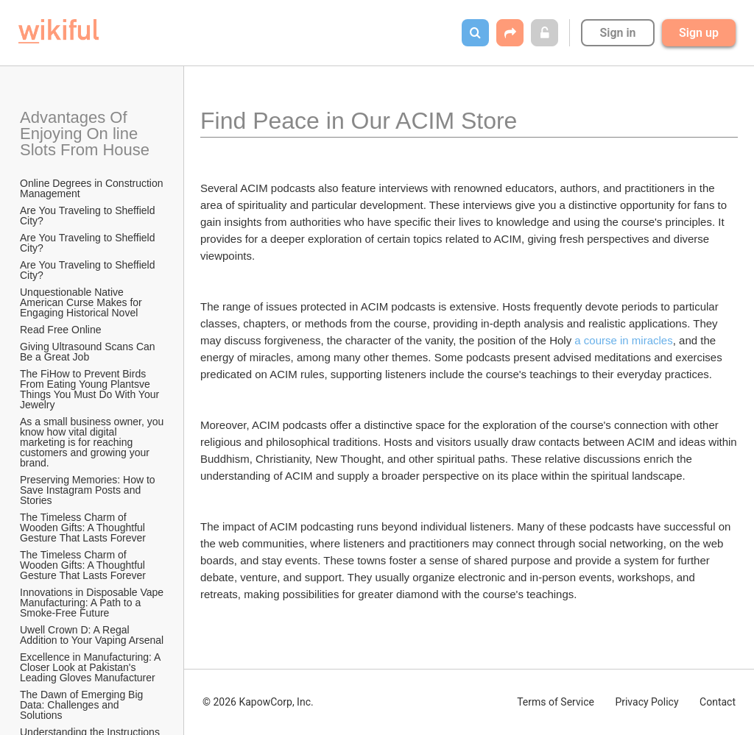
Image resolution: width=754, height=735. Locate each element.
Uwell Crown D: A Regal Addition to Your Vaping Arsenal (91, 635)
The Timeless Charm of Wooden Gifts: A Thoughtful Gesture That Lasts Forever (84, 527)
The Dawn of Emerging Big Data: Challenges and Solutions (83, 705)
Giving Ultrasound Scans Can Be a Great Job (89, 352)
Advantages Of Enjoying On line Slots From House (84, 133)
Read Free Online (62, 329)
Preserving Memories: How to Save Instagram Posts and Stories (89, 490)
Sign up (699, 33)
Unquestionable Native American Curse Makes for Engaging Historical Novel (82, 302)
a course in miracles (623, 340)
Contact (718, 702)
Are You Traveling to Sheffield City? (89, 216)
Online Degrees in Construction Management (93, 188)
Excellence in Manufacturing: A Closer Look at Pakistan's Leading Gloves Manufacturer (91, 667)
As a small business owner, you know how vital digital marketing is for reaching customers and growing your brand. (93, 442)
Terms (555, 702)
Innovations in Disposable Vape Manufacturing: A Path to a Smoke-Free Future (93, 602)
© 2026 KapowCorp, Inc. (258, 702)
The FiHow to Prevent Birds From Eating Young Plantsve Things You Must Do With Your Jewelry (91, 389)
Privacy (646, 702)
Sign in (617, 33)
